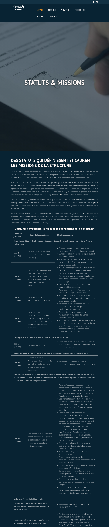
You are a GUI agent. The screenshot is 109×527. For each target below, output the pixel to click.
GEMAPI (60, 205)
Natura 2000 (88, 224)
